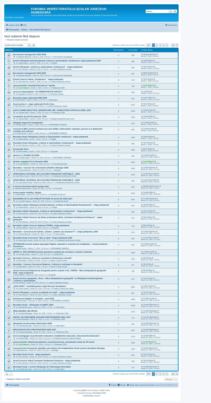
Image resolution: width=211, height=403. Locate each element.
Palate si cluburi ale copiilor (64, 288)
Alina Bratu (22, 260)
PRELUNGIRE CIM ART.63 (25, 311)
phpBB (83, 390)
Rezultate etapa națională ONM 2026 (30, 98)
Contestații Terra (21, 149)
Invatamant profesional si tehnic (64, 176)
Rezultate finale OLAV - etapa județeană (31, 354)
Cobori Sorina (23, 288)
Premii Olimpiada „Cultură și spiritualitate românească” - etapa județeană (47, 67)
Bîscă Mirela (23, 151)
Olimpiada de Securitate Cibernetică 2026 (32, 323)
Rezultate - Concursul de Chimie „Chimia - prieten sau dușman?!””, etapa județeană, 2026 (55, 232)
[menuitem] (23, 25)
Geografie (54, 151)
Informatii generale (60, 164)
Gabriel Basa (23, 63)
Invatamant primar (62, 201)
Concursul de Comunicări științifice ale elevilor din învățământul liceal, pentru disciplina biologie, (59, 348)
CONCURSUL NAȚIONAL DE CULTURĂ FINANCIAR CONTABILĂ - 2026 (46, 174)
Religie (54, 63)
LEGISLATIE (58, 254)
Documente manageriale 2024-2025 (29, 73)
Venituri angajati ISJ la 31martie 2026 (30, 161)
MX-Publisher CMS (99, 393)
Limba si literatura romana (61, 69)
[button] (148, 45)
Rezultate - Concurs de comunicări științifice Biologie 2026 (40, 168)
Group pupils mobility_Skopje (27, 192)
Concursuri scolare (56, 94)
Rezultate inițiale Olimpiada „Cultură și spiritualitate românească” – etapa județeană (52, 211)
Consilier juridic (20, 125)
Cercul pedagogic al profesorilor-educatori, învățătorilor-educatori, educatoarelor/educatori (56, 336)
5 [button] (167, 45)
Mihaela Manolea (24, 57)
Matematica (53, 100)
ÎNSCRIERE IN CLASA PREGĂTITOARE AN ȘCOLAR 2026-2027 (43, 199)
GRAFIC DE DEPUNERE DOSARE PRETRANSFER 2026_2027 (42, 317)
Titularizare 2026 (58, 88)
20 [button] (173, 45)
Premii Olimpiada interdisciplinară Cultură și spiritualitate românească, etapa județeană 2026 (57, 61)
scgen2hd (22, 94)
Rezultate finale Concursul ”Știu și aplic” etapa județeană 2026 (42, 238)
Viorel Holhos (20, 100)
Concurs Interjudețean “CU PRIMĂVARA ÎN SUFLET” (38, 92)
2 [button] (156, 45)
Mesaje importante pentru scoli (62, 119)
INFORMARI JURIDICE (58, 125)
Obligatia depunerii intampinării (28, 123)
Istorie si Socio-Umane (59, 260)
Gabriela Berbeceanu (23, 188)
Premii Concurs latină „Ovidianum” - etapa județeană (38, 79)
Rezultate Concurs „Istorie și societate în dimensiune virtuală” (42, 258)
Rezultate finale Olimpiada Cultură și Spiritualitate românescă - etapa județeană (50, 137)
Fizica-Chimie (60, 234)
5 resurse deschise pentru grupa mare (31, 186)
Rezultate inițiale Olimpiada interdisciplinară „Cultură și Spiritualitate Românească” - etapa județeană (61, 205)
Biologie (58, 170)
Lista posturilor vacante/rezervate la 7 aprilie (34, 85)
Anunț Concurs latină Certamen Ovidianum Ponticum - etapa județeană (46, 360)
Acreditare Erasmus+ (58, 194)
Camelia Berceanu (25, 307)
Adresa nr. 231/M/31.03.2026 (26, 155)
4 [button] (163, 45)
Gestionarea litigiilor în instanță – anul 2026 (33, 298)
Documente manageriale (63, 57)
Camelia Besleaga (25, 313)
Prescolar (58, 188)
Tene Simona (23, 69)
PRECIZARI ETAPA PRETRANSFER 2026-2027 (34, 329)
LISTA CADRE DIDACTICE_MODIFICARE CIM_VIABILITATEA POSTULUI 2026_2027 (52, 110)
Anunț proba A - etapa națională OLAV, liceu (33, 104)
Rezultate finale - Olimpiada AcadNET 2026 (33, 305)
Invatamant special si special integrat (67, 338)
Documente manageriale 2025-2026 (29, 54)
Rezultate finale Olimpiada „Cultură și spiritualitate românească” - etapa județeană (52, 143)
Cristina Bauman (24, 170)
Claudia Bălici (23, 119)
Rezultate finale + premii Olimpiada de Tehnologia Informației (42, 367)
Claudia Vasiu (23, 113)
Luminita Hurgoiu (24, 201)
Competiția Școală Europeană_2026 (30, 116)
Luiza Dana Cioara (22, 176)
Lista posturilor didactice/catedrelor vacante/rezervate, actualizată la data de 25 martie (53, 342)
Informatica (60, 307)
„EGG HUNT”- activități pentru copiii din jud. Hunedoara (39, 286)
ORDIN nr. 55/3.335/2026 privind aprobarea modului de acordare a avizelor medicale (52, 252)
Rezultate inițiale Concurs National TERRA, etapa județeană (41, 225)
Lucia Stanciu (23, 88)
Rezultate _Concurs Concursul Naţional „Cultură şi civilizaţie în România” (48, 264)
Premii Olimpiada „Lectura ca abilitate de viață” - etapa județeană (44, 292)
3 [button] (160, 45)
